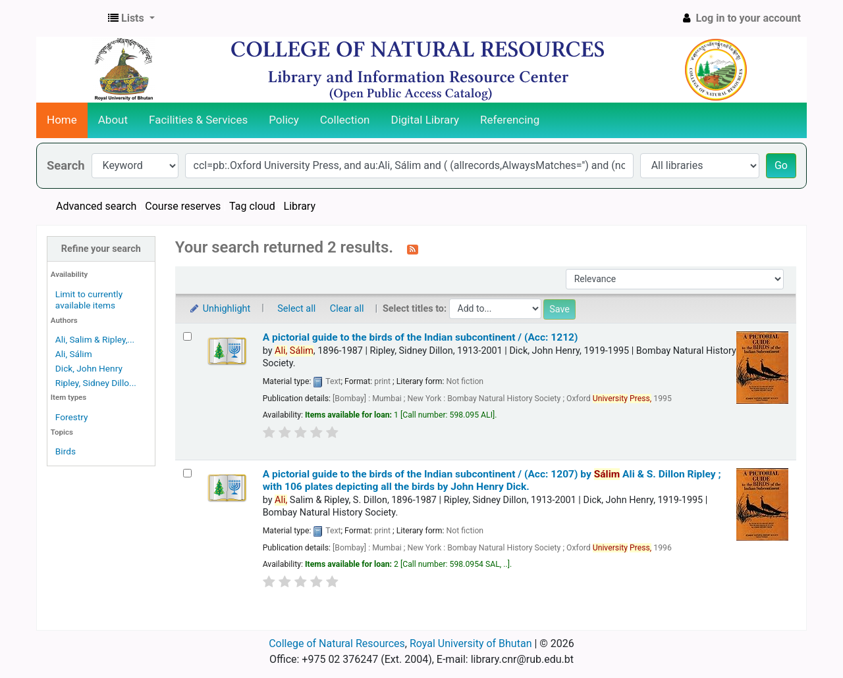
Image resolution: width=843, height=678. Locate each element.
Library (299, 206)
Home (62, 119)
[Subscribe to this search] (412, 248)
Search (66, 165)
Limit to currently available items (88, 299)
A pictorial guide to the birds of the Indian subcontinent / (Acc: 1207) (492, 480)
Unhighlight (219, 308)
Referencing (509, 119)
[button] (131, 18)
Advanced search (96, 206)
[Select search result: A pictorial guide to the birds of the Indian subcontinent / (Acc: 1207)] (187, 473)
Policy (284, 119)
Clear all (347, 308)
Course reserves (183, 206)
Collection (345, 119)
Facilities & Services (198, 119)
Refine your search (101, 248)
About (113, 119)
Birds (65, 451)
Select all (296, 308)
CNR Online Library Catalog (70, 18)
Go (781, 165)
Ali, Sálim (73, 354)
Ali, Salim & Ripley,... (94, 339)
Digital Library (425, 119)
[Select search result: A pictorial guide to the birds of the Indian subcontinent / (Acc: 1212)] (187, 336)
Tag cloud (252, 206)
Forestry (71, 417)
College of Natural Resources (337, 643)
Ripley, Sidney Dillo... (95, 382)
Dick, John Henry (88, 368)
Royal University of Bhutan (471, 643)
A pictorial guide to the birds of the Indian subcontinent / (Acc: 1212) (420, 337)
